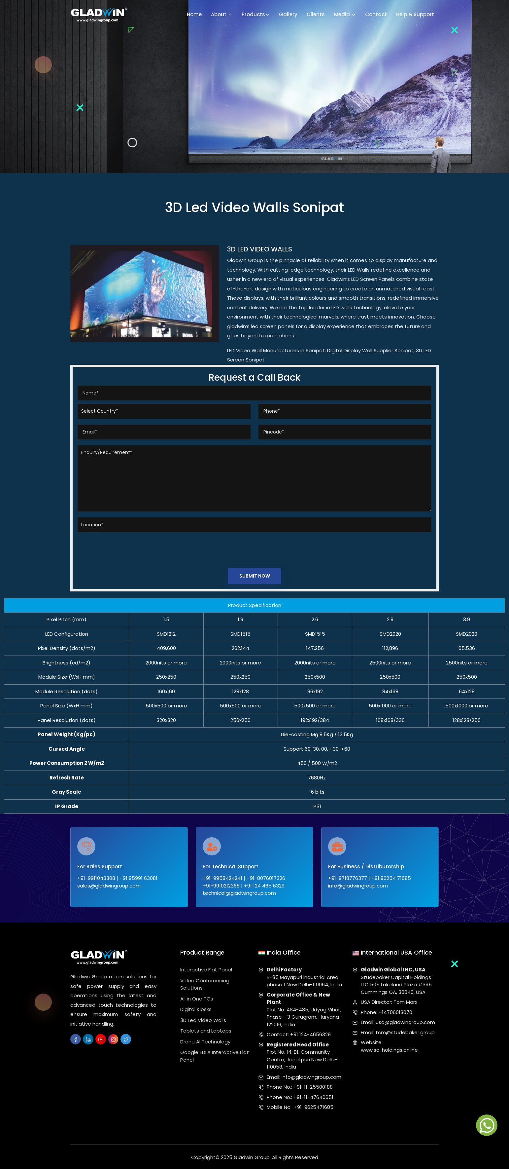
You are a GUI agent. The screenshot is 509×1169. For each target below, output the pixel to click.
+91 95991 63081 (138, 879)
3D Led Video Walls (203, 1018)
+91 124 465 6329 (264, 886)
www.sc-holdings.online (389, 1048)
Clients (316, 14)
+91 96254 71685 (391, 879)
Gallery (288, 14)
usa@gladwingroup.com (405, 1020)
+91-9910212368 (221, 886)
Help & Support (415, 14)
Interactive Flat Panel (206, 968)
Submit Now (254, 576)
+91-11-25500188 (313, 1085)
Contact (376, 14)
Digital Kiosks (196, 1007)
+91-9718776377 (347, 879)
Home (194, 14)
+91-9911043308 (96, 879)
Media (345, 15)
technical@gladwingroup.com (239, 893)
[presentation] (128, 548)
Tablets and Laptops (205, 1029)
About (221, 15)
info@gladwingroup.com (358, 886)
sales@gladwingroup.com (109, 886)
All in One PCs (196, 997)
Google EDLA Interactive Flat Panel (214, 1054)
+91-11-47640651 (313, 1095)
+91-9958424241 (222, 879)
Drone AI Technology (205, 1040)
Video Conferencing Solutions (204, 982)
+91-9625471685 (313, 1105)
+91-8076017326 (266, 879)
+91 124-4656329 (310, 1033)
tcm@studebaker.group (405, 1030)
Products (256, 15)
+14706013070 (395, 1010)
